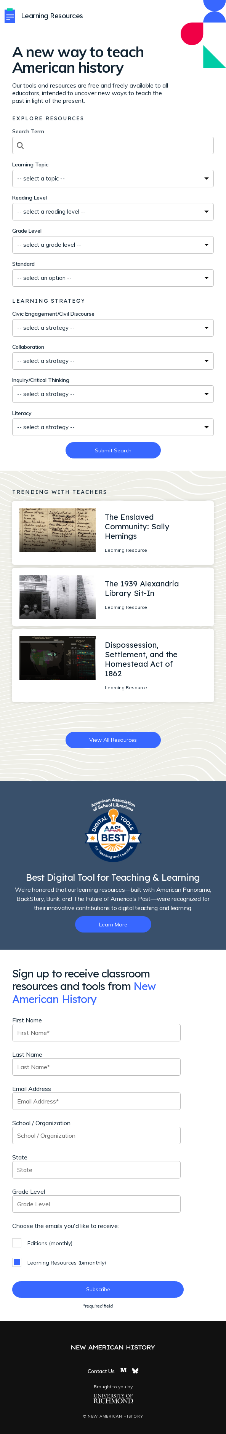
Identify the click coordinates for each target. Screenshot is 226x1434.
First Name (27, 1020)
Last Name (27, 1054)
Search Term (28, 131)
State (19, 1157)
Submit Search (113, 450)
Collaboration (28, 346)
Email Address (31, 1088)
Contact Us (101, 1371)
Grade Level (27, 230)
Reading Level (29, 197)
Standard (23, 263)
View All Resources (113, 739)
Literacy (22, 413)
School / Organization (41, 1123)
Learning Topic (30, 164)
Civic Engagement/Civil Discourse (53, 313)
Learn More (113, 924)
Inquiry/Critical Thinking (40, 380)
